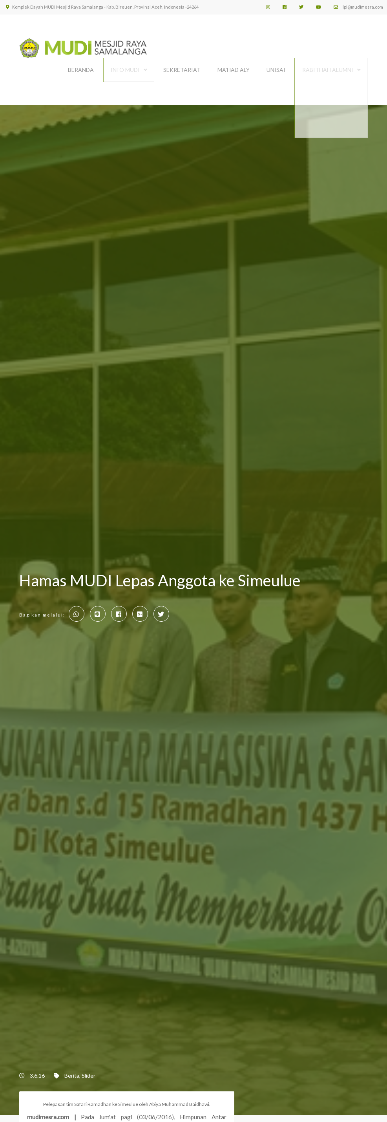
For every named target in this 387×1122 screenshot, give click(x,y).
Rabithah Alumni (327, 65)
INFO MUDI (125, 65)
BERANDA (81, 65)
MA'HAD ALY (233, 65)
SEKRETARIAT (182, 65)
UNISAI (276, 65)
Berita (71, 1067)
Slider (88, 1067)
